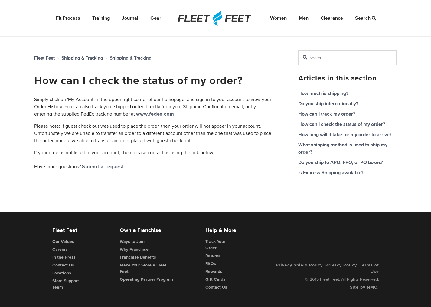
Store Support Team (65, 284)
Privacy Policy (341, 265)
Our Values (63, 241)
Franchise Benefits (138, 257)
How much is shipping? (323, 93)
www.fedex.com (155, 113)
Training (101, 18)
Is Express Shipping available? (330, 172)
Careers (60, 249)
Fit (68, 18)
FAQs (210, 263)
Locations (61, 273)
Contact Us (63, 265)
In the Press (64, 257)
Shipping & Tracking (82, 58)
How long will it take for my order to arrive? (344, 134)
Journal (130, 18)
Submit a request (103, 166)
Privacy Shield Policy (299, 265)
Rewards (213, 271)
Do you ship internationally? (328, 103)
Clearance (332, 18)
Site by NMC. (364, 287)
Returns (212, 256)
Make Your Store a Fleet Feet (143, 268)
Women (278, 18)
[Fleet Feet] (215, 18)
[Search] (347, 57)
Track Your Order (215, 244)
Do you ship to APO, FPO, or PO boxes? (340, 162)
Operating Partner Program (146, 279)
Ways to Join (132, 241)
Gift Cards (215, 279)
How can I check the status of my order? (341, 124)
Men (304, 18)
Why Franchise (134, 249)
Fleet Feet (44, 58)
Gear (155, 18)
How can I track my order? (326, 113)
